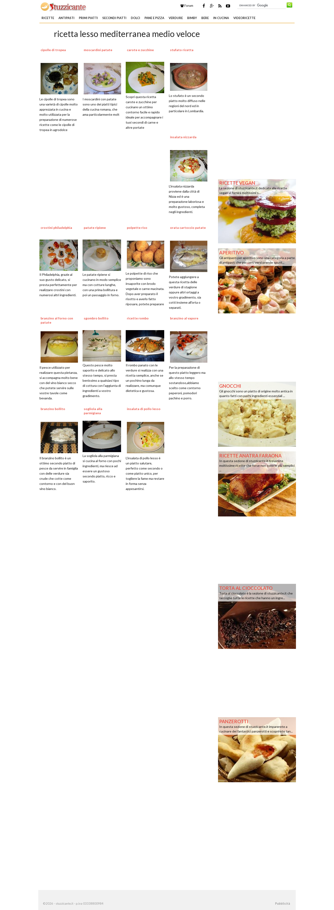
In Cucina (221, 18)
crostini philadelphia (56, 228)
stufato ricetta (181, 50)
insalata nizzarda (183, 137)
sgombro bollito (96, 318)
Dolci (135, 18)
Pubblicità (282, 903)
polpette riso (137, 228)
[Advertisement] (127, 553)
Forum (186, 5)
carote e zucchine (140, 50)
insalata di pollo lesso (144, 409)
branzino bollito (53, 409)
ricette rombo (138, 318)
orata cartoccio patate (188, 228)
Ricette (48, 18)
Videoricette (244, 18)
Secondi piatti (114, 18)
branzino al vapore (184, 318)
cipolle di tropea (53, 50)
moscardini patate (98, 50)
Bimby (192, 18)
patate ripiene (95, 228)
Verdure (176, 18)
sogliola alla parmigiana (93, 411)
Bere (205, 18)
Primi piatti (88, 18)
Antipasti (66, 18)
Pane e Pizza (154, 18)
